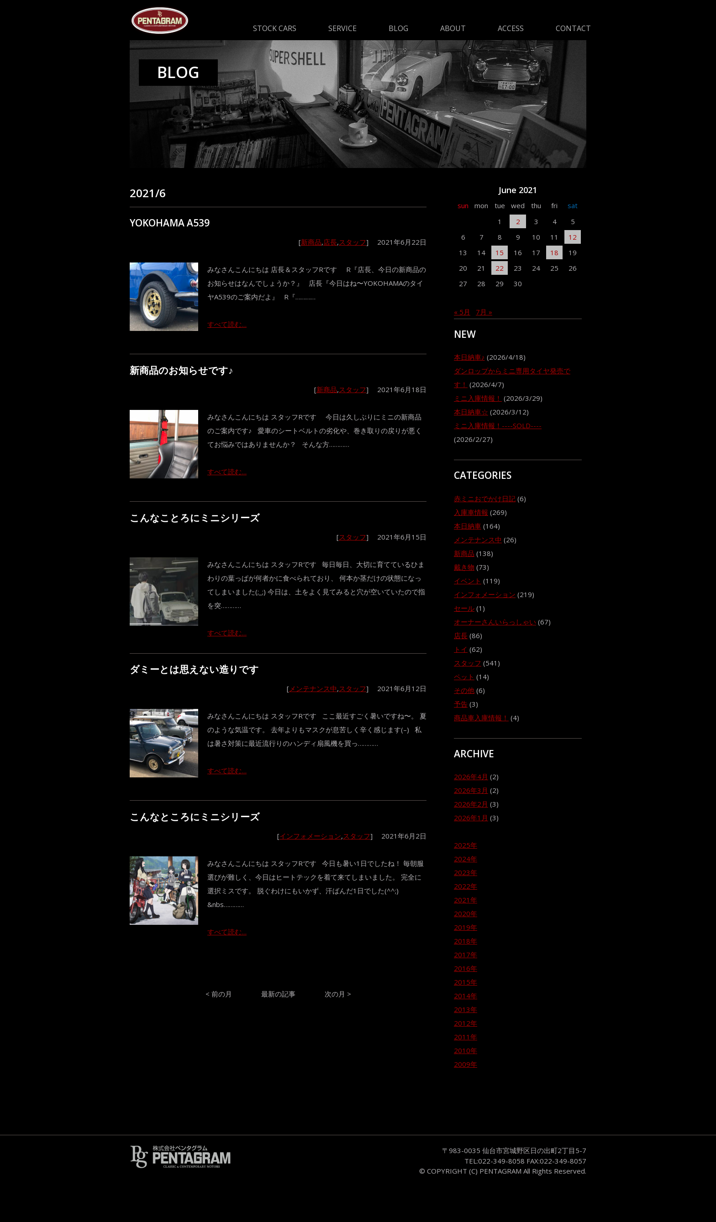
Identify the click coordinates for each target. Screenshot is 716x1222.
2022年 (465, 886)
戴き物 (464, 567)
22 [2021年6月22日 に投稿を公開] (499, 268)
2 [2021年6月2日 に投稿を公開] (518, 221)
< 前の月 (218, 993)
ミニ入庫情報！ (478, 398)
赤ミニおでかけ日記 (485, 498)
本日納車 (467, 525)
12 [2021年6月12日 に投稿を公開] (573, 236)
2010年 (465, 1050)
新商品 (311, 241)
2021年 (465, 899)
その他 (464, 690)
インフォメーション (310, 835)
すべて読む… (227, 324)
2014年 (465, 995)
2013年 (465, 1009)
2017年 (465, 954)
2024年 (465, 858)
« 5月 (462, 311)
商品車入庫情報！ (481, 717)
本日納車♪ (469, 357)
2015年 (465, 981)
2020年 (465, 913)
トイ (461, 649)
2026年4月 (471, 776)
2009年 (465, 1064)
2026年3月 (471, 790)
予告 (461, 703)
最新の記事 (278, 993)
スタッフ (352, 241)
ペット (464, 676)
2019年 (465, 927)
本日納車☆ (471, 411)
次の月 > (338, 993)
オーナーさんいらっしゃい (495, 621)
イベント (467, 580)
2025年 (465, 845)
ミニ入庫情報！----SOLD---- (498, 425)
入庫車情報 (471, 512)
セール (464, 608)
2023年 (465, 872)
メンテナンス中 (313, 688)
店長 (330, 241)
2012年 (465, 1023)
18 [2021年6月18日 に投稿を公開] (554, 252)
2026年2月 (471, 803)
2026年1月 (471, 817)
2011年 (465, 1036)
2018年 (465, 940)
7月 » (484, 311)
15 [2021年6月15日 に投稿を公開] (499, 252)
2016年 (465, 968)
